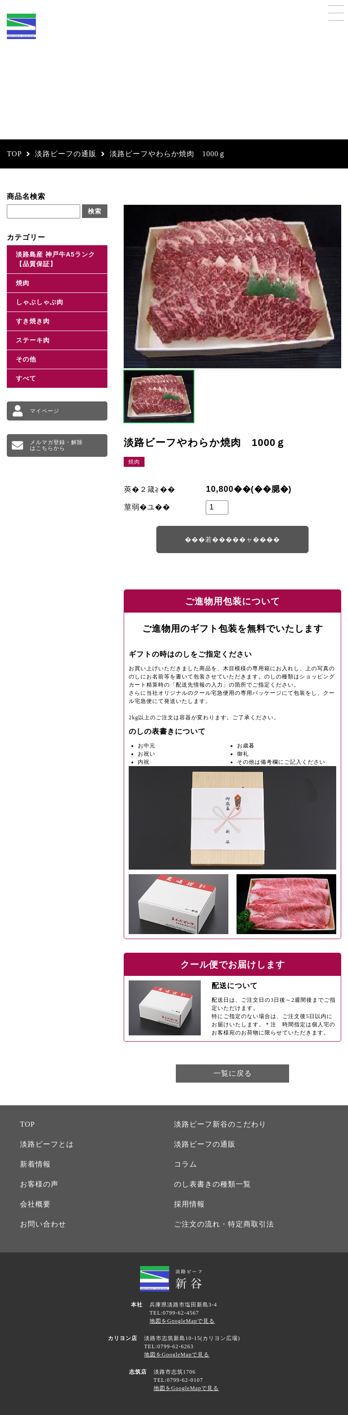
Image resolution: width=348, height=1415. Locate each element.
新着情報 (35, 1164)
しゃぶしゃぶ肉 (39, 302)
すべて (26, 378)
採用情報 (189, 1204)
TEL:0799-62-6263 (168, 1346)
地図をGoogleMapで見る (182, 1321)
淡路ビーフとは (47, 1144)
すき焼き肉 (33, 321)
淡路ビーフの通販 (205, 1144)
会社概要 (35, 1204)
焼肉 (22, 283)
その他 (26, 359)
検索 (95, 211)
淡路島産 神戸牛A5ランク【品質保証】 (55, 259)
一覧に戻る (232, 1073)
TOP (27, 1124)
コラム (185, 1164)
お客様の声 (39, 1184)
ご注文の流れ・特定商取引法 (224, 1224)
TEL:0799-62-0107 (178, 1380)
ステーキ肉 (33, 340)
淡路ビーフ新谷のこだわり (220, 1124)
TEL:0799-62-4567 (174, 1313)
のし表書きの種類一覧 (212, 1184)
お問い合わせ (43, 1224)
